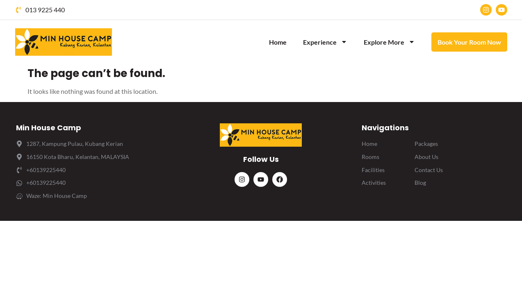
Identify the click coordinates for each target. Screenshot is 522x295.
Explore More (389, 41)
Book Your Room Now (469, 42)
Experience (325, 41)
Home (278, 42)
